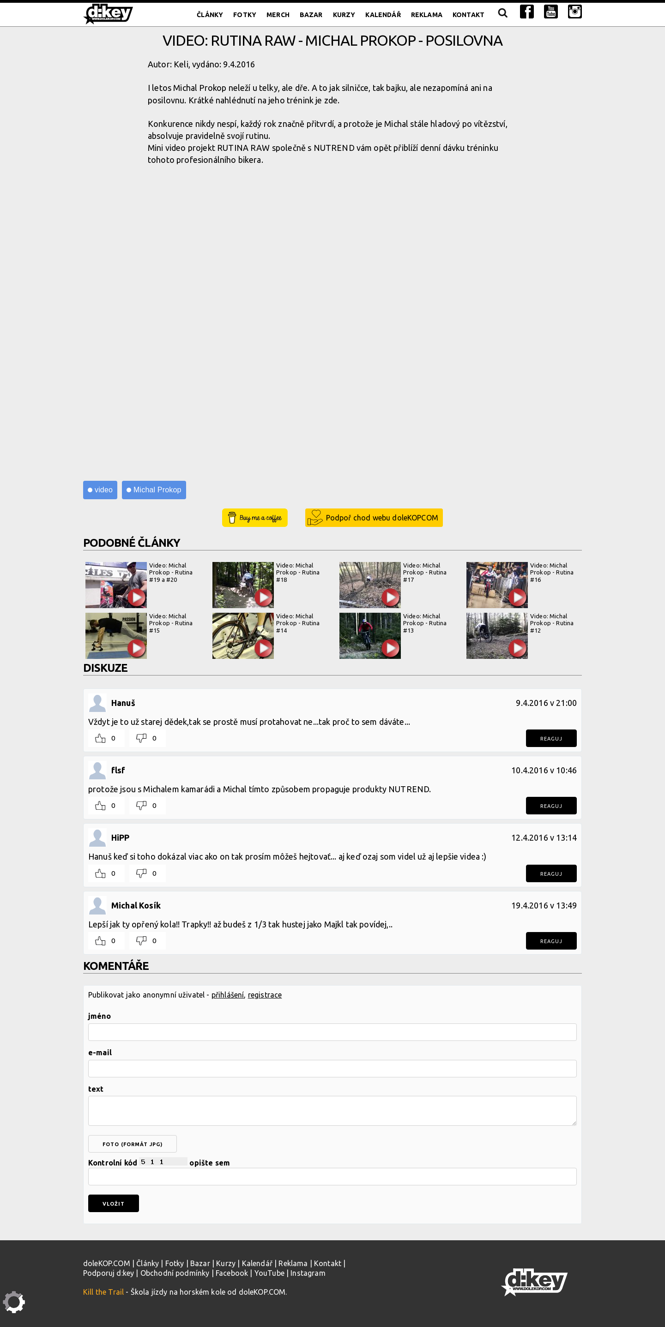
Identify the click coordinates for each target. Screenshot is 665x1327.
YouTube (269, 1273)
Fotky (244, 14)
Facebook (232, 1273)
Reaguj (551, 738)
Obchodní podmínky (175, 1273)
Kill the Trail (103, 1292)
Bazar (311, 14)
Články (210, 14)
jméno (99, 1016)
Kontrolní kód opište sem (332, 1171)
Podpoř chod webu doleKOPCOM (382, 518)
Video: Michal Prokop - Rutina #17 (393, 585)
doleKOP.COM (106, 1263)
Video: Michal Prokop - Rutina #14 (266, 636)
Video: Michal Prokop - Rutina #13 (393, 636)
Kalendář (382, 14)
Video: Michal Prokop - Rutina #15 (139, 636)
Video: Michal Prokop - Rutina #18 (266, 585)
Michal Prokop (157, 490)
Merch (278, 14)
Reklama (426, 14)
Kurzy (344, 14)
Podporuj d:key (108, 1273)
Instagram (307, 1273)
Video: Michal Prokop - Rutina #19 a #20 (139, 585)
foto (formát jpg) (133, 1144)
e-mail (100, 1052)
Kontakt (468, 14)
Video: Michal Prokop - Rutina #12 (520, 636)
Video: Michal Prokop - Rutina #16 (520, 585)
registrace (265, 995)
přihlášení (228, 995)
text (96, 1089)
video (104, 490)
